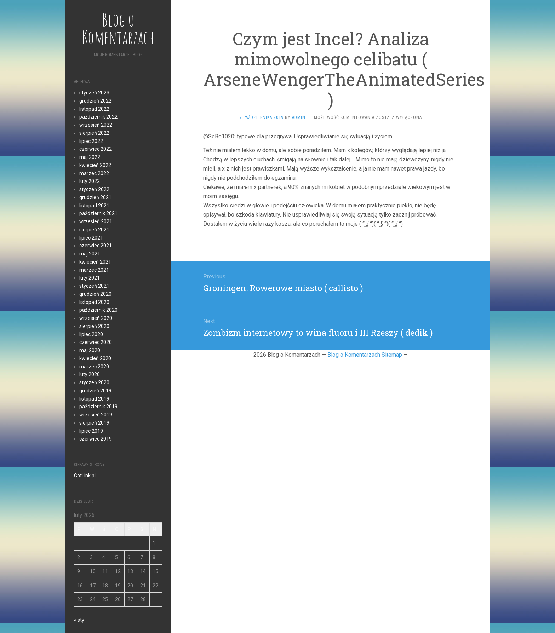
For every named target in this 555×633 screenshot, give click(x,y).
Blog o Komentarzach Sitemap (364, 354)
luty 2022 (89, 181)
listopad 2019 (94, 399)
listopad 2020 (94, 302)
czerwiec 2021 (95, 245)
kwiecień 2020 (95, 358)
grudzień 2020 (95, 294)
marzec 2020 (94, 366)
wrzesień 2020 (95, 318)
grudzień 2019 (95, 390)
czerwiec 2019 (95, 439)
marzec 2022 (94, 173)
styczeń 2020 (94, 382)
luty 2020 (89, 374)
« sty (79, 620)
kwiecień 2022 (95, 165)
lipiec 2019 (91, 431)
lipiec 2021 (91, 238)
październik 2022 (98, 117)
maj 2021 (89, 254)
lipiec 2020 (91, 334)
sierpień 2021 (94, 229)
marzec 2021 (94, 270)
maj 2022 (89, 157)
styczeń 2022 (94, 189)
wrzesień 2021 (95, 221)
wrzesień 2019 (95, 415)
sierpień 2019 (94, 423)
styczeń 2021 (94, 286)
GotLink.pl (85, 475)
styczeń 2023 (94, 93)
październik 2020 (98, 310)
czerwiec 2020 (95, 342)
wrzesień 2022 (95, 125)
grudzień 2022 (95, 101)
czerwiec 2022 (95, 149)
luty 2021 (89, 278)
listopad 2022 (94, 109)
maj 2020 (89, 350)
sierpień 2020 (94, 326)
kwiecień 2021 (95, 262)
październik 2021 (98, 213)
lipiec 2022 (91, 141)
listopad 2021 (94, 205)
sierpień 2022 (94, 133)
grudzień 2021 (95, 197)
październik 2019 (98, 406)
